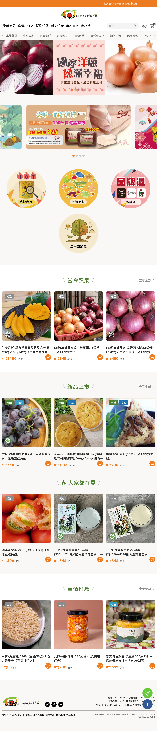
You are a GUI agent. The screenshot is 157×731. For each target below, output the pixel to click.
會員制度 (27, 714)
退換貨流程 (38, 714)
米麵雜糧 (79, 36)
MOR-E (152, 717)
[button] (154, 35)
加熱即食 (115, 36)
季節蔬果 (11, 36)
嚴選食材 (62, 36)
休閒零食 (132, 36)
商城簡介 (6, 714)
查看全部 (147, 294)
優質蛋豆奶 (97, 36)
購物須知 (50, 714)
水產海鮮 (45, 36)
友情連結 (60, 714)
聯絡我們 (70, 714)
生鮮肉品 (28, 36)
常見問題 (16, 714)
